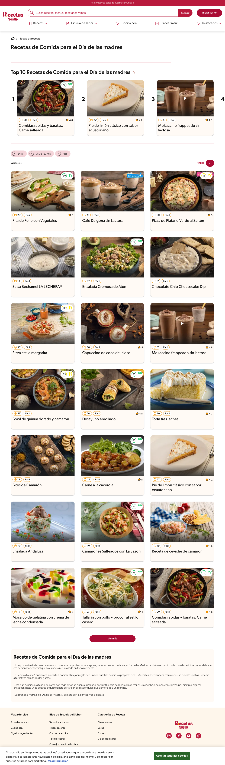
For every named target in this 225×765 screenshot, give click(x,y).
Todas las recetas (30, 38)
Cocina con (126, 23)
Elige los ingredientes (22, 733)
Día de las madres (107, 739)
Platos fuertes (105, 722)
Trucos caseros (57, 728)
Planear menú (166, 23)
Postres (101, 733)
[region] (112, 756)
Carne (101, 728)
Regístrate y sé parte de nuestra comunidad (112, 3)
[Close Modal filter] (210, 163)
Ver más (112, 638)
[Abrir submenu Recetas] (37, 23)
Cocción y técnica (58, 733)
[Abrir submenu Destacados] (209, 23)
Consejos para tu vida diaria (63, 744)
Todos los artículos (59, 722)
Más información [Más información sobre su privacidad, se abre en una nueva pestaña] (58, 761)
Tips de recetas (57, 739)
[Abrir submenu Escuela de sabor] (81, 23)
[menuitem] (38, 24)
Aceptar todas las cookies (172, 755)
